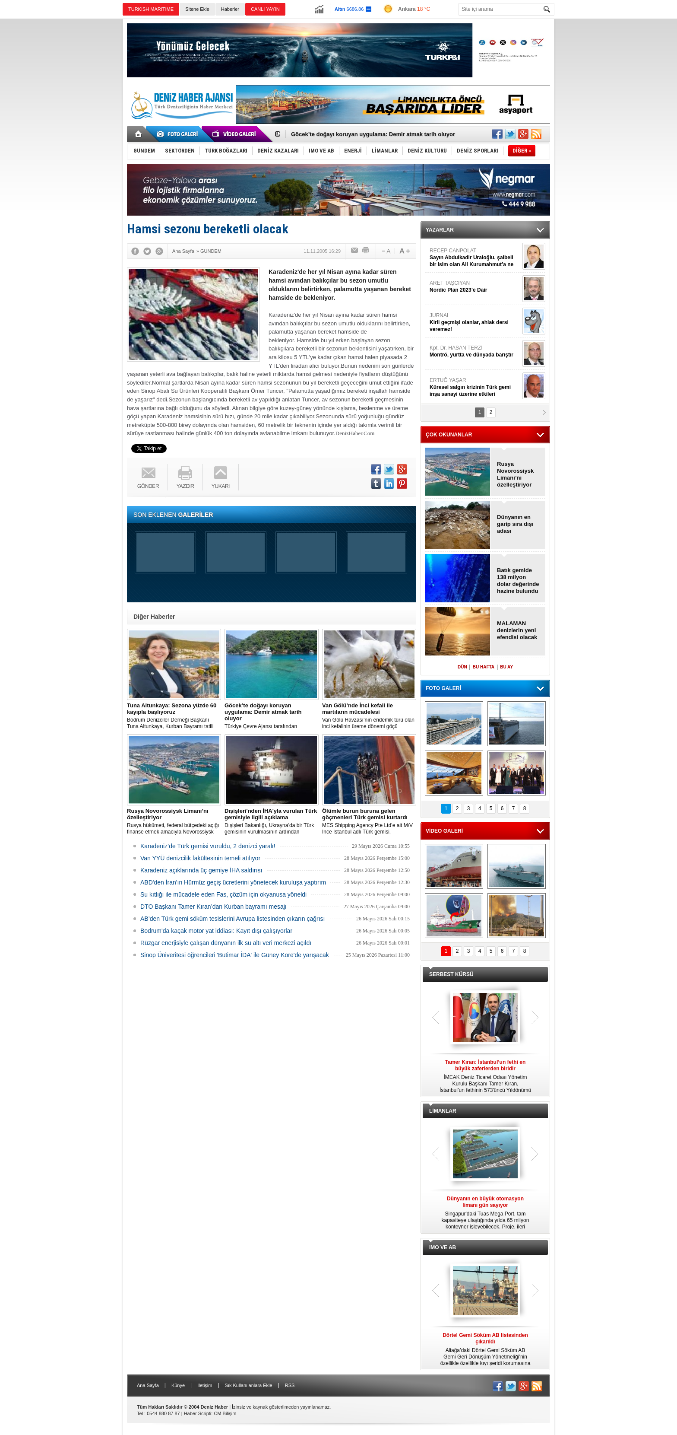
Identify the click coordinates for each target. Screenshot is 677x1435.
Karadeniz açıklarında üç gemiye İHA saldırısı (201, 870)
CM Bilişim (225, 1413)
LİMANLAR (442, 1111)
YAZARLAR (440, 230)
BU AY (506, 667)
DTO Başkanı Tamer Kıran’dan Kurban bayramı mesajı (213, 906)
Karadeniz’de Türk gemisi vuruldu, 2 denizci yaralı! (207, 846)
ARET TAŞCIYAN (475, 286)
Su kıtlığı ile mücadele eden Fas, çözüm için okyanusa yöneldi (223, 894)
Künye (178, 1385)
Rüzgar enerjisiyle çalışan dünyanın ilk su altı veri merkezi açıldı (225, 942)
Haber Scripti (198, 1413)
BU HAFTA (483, 667)
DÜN (462, 667)
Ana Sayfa (148, 1385)
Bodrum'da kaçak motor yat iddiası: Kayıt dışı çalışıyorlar (216, 930)
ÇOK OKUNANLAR (449, 435)
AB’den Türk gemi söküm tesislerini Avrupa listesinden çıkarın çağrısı (232, 918)
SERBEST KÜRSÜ (451, 974)
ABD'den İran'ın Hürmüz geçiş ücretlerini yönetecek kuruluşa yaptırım (233, 882)
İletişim (204, 1385)
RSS (290, 1385)
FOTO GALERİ (443, 688)
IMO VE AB (442, 1247)
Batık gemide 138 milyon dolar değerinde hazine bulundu (518, 580)
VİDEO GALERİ (444, 831)
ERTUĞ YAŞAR (475, 387)
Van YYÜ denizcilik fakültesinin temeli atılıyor (200, 858)
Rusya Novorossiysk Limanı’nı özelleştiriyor (515, 474)
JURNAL (475, 322)
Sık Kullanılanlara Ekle (248, 1385)
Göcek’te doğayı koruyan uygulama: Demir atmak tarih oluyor (373, 134)
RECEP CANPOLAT (475, 258)
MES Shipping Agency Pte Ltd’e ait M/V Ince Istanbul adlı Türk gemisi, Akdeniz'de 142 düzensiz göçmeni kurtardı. (369, 821)
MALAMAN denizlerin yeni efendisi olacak (517, 630)
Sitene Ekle (197, 9)
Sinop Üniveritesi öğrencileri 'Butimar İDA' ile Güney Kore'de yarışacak (234, 954)
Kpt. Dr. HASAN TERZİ (475, 351)
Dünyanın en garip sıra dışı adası (515, 524)
